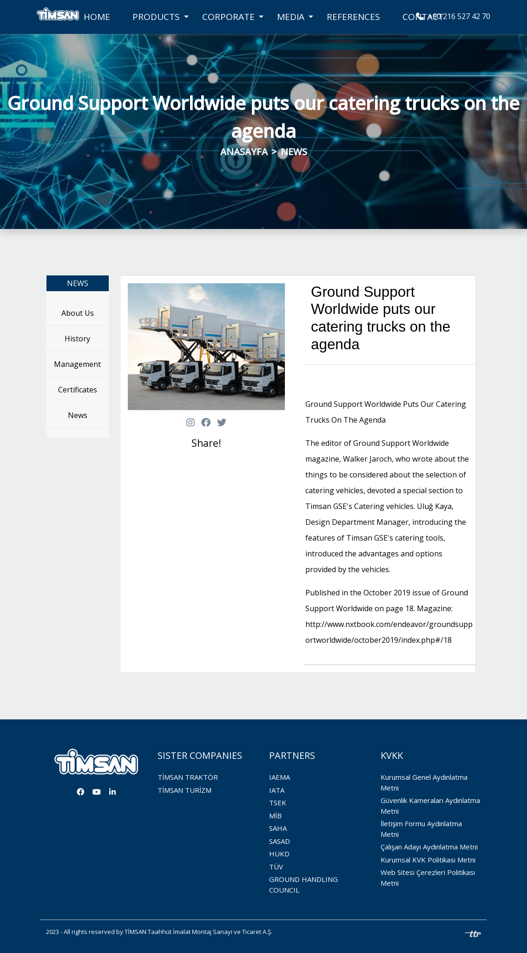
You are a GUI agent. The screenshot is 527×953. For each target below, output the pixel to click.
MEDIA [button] (290, 17)
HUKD (279, 853)
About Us (77, 313)
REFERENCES (353, 17)
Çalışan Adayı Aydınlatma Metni (429, 846)
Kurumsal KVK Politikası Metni (428, 859)
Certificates (77, 390)
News (77, 415)
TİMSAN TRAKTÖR (188, 777)
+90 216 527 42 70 (453, 16)
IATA (276, 790)
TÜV (276, 866)
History (77, 338)
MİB (275, 815)
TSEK (277, 802)
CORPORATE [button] (228, 17)
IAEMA (279, 777)
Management (77, 364)
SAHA (278, 828)
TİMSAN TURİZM (184, 790)
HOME (97, 17)
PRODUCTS (156, 17)
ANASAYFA (244, 151)
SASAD (279, 841)
